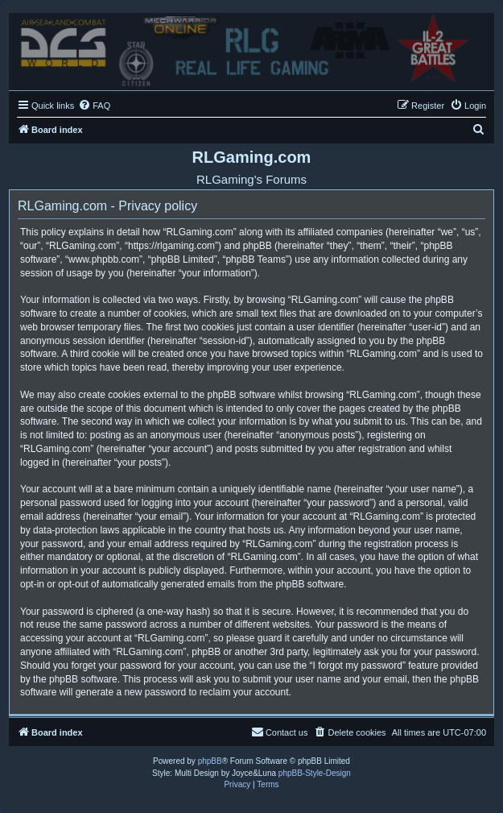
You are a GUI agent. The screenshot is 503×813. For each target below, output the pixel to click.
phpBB (210, 761)
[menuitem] (94, 105)
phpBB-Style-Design (314, 773)
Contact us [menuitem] (279, 731)
